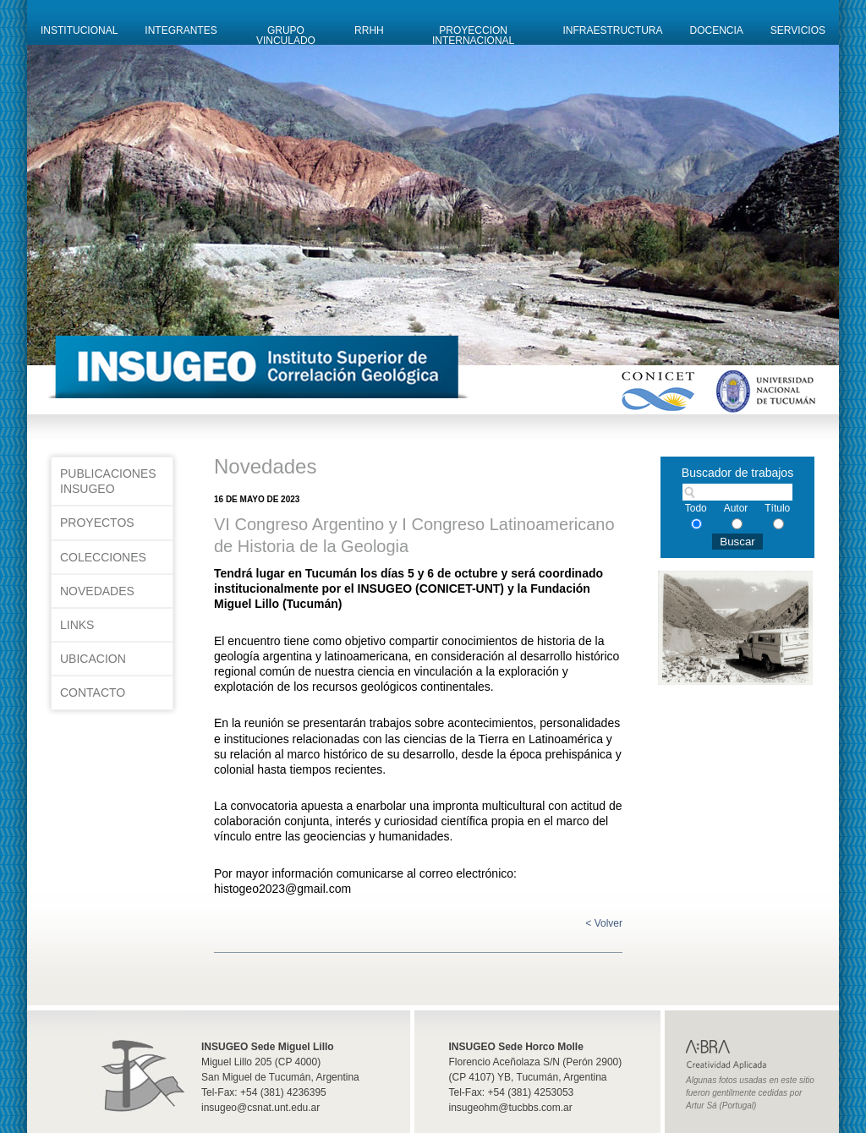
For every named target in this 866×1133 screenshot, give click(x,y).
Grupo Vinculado (285, 35)
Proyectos (97, 522)
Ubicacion (93, 658)
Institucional (79, 30)
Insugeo (139, 1063)
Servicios (797, 30)
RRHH (369, 30)
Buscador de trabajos (737, 472)
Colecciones (103, 557)
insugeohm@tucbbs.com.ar (511, 1108)
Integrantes (180, 30)
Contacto (92, 692)
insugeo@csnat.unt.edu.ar (260, 1108)
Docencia (716, 30)
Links (77, 625)
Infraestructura (612, 30)
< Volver (603, 923)
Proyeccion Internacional (473, 35)
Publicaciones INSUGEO (108, 481)
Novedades (97, 591)
